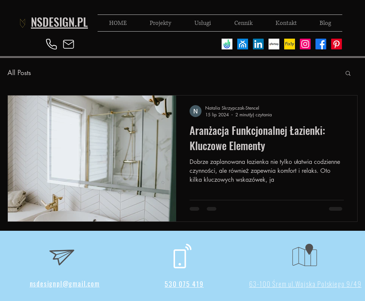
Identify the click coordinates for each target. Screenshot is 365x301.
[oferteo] (274, 44)
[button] (348, 74)
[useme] (227, 44)
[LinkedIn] (258, 44)
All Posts (19, 72)
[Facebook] (320, 44)
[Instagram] (305, 44)
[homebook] (242, 44)
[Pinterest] (336, 44)
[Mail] (68, 44)
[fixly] (289, 44)
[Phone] (51, 44)
